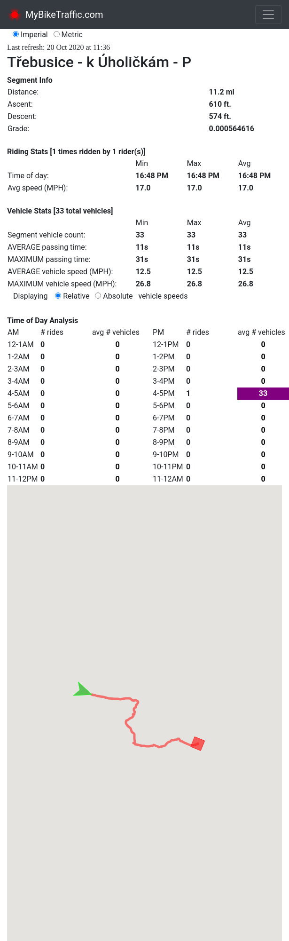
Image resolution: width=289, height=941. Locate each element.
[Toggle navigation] (268, 14)
